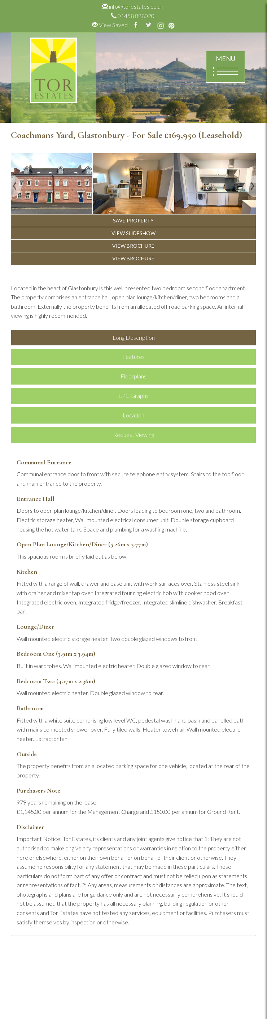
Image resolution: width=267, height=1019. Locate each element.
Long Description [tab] (134, 337)
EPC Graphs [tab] (133, 395)
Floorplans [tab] (133, 376)
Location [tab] (133, 415)
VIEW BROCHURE (133, 246)
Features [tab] (133, 356)
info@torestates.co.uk (132, 6)
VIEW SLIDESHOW (133, 233)
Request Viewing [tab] (133, 434)
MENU (225, 67)
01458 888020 (132, 15)
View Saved (110, 24)
